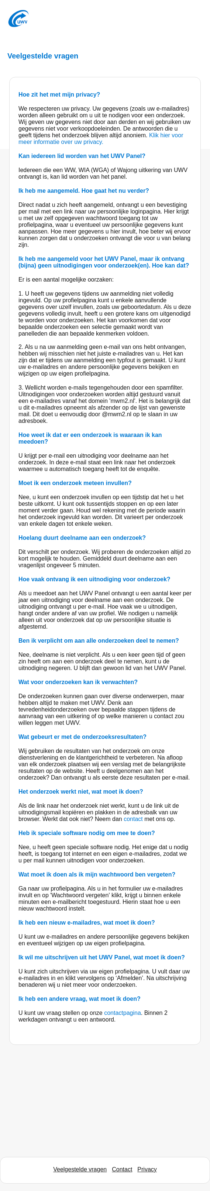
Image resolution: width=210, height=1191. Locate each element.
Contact (122, 1169)
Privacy (146, 1169)
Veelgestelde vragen (80, 1169)
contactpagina (122, 1013)
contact (134, 819)
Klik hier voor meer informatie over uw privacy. (100, 138)
